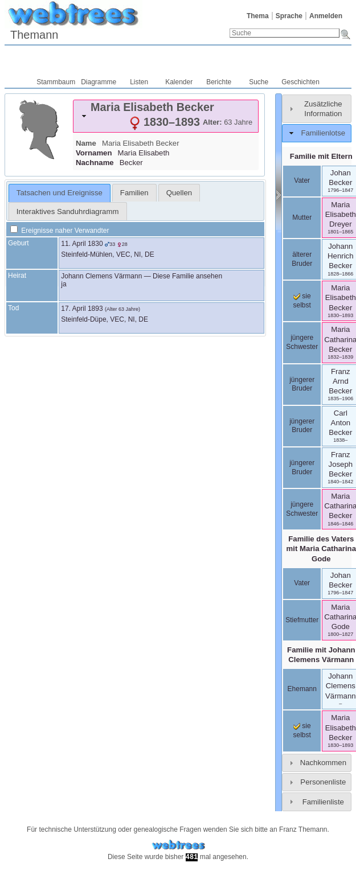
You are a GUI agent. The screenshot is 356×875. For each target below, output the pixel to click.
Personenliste (323, 782)
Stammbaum (55, 82)
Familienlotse (323, 133)
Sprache (289, 16)
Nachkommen (323, 762)
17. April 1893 (82, 309)
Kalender (179, 82)
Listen (139, 82)
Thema (258, 16)
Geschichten (300, 82)
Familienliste (323, 802)
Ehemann (302, 689)
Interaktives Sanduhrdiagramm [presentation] (68, 211)
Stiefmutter (301, 620)
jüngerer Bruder (301, 384)
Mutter (302, 217)
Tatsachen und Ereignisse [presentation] (60, 192)
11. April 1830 (82, 244)
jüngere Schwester (302, 342)
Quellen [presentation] (179, 192)
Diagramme (98, 82)
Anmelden (325, 16)
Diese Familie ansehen (187, 276)
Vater (302, 180)
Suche (258, 82)
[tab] (166, 116)
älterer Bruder (302, 259)
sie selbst (302, 300)
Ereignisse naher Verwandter (59, 231)
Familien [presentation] (134, 192)
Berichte (218, 82)
